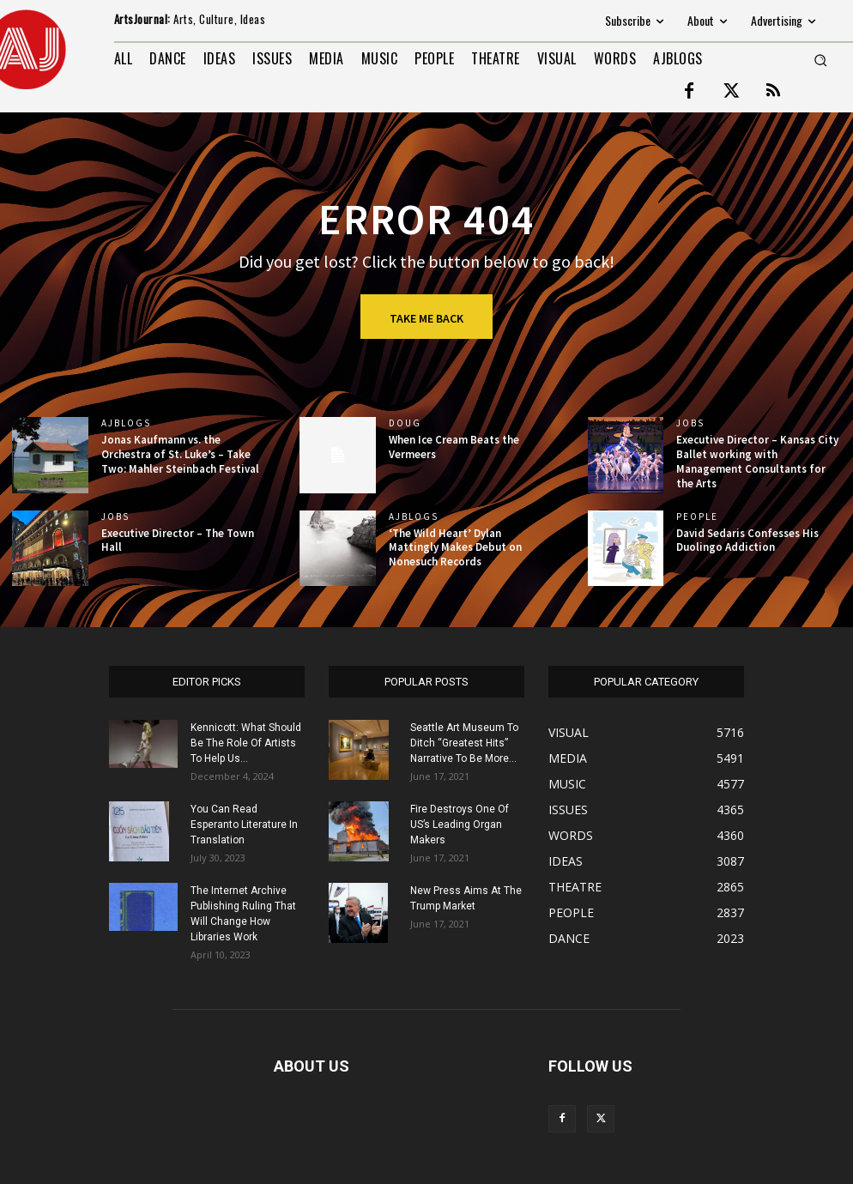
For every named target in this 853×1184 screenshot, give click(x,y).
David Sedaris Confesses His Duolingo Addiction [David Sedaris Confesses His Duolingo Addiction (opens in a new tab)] (747, 540)
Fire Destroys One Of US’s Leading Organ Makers (459, 824)
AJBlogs (126, 423)
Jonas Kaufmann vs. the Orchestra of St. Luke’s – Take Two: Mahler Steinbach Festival (180, 454)
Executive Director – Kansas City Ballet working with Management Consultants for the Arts (757, 461)
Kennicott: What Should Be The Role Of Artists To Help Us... (246, 743)
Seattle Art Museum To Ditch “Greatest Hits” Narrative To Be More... (464, 743)
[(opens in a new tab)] (626, 548)
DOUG (405, 423)
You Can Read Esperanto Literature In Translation (244, 824)
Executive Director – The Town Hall (177, 540)
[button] (820, 60)
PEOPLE (697, 517)
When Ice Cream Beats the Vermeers (454, 447)
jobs (690, 423)
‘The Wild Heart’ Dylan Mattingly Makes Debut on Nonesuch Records (455, 548)
